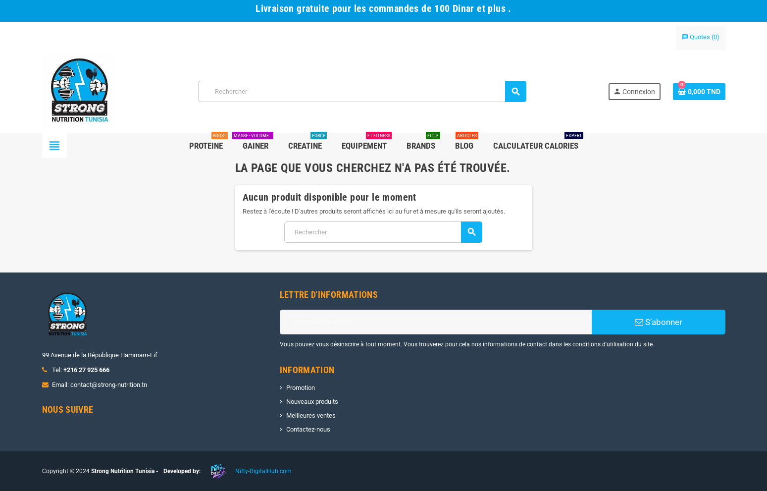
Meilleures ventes (311, 415)
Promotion (300, 387)
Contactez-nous (308, 429)
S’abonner (658, 322)
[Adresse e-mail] (436, 322)
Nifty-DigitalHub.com (263, 471)
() (700, 37)
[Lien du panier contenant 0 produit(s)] (699, 91)
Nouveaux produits (312, 401)
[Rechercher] (361, 91)
